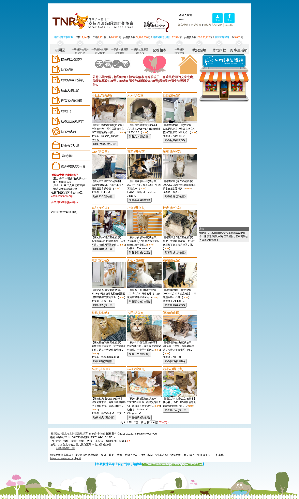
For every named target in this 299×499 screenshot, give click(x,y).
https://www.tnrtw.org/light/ (65, 458)
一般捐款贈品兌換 (179, 51)
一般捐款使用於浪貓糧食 (99, 51)
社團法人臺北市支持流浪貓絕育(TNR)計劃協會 (78, 433)
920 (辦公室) (100, 151)
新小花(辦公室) (173, 369)
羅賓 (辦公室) (172, 151)
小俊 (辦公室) (136, 207)
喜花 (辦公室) (136, 151)
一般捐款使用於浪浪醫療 (119, 51)
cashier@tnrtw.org (62, 195)
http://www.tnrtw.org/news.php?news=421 (172, 464)
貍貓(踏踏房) (100, 312)
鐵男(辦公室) (100, 260)
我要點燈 (199, 50)
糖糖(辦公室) (171, 260)
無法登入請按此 (213, 24)
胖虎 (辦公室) (172, 207)
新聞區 (60, 50)
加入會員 (183, 24)
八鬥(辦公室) (136, 312)
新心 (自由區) (136, 260)
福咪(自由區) (171, 312)
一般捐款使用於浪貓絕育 (80, 51)
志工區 (229, 24)
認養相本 (159, 50)
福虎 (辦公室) (101, 369)
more (122, 132)
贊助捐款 (219, 50)
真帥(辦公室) (100, 207)
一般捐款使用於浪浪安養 (139, 51)
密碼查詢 (196, 24)
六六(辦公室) (136, 95)
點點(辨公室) (171, 95)
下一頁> (163, 422)
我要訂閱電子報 (65, 448)
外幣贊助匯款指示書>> (64, 202)
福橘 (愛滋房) (136, 369)
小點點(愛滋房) (102, 95)
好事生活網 (239, 50)
